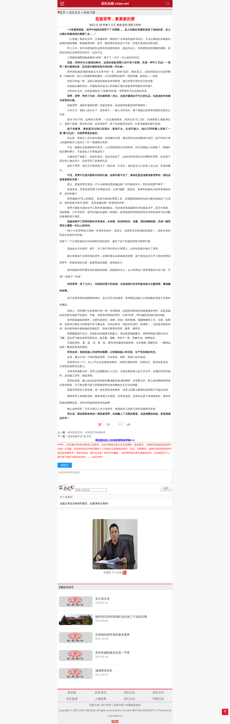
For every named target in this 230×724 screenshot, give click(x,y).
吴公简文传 (102, 598)
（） (105, 423)
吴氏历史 (129, 692)
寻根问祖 (158, 698)
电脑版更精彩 (133, 705)
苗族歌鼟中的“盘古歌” (80, 436)
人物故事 (100, 698)
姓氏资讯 (100, 692)
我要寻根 (119, 705)
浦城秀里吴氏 (103, 670)
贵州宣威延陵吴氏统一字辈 (112, 652)
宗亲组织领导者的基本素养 (112, 634)
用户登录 (106, 705)
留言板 (72, 692)
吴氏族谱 (72, 698)
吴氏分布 (158, 692)
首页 (62, 12)
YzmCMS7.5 (115, 715)
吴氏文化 (74, 12)
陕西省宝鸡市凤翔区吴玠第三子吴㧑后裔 (121, 616)
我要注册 (94, 705)
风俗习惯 (89, 12)
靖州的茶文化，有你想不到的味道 (86, 432)
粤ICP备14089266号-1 (144, 710)
